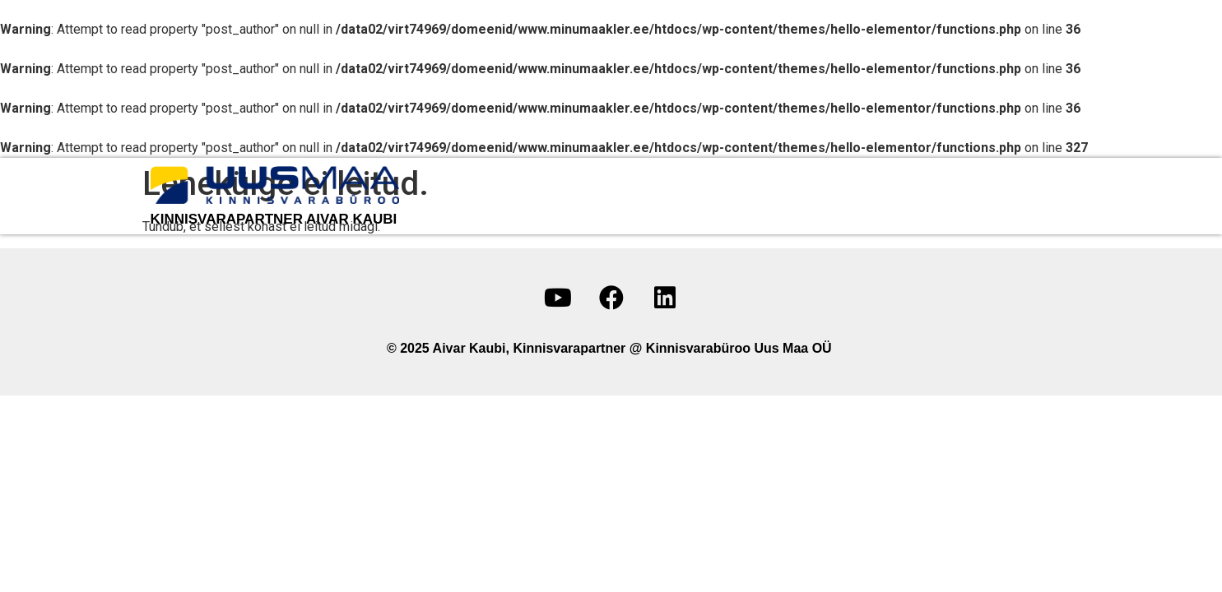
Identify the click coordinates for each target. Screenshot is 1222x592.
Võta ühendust (865, 196)
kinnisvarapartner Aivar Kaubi (274, 219)
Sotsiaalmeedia (1004, 196)
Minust (631, 196)
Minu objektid (732, 196)
